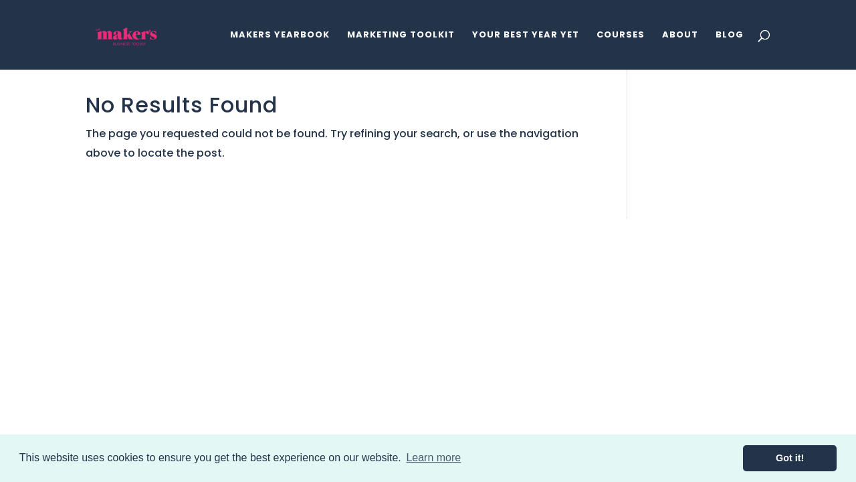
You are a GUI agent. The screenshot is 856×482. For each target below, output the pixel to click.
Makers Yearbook (280, 35)
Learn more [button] (433, 457)
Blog (730, 35)
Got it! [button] (790, 458)
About (680, 35)
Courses (621, 35)
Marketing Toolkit (401, 35)
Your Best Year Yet (525, 35)
